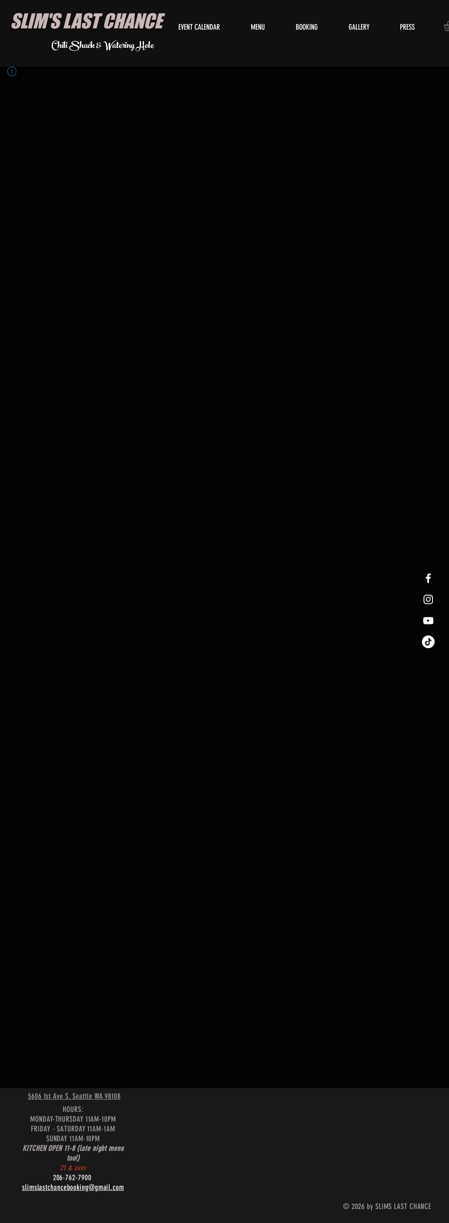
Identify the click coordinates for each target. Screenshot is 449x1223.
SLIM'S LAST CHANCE (86, 20)
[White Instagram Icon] (428, 599)
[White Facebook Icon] (428, 578)
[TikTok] (428, 641)
